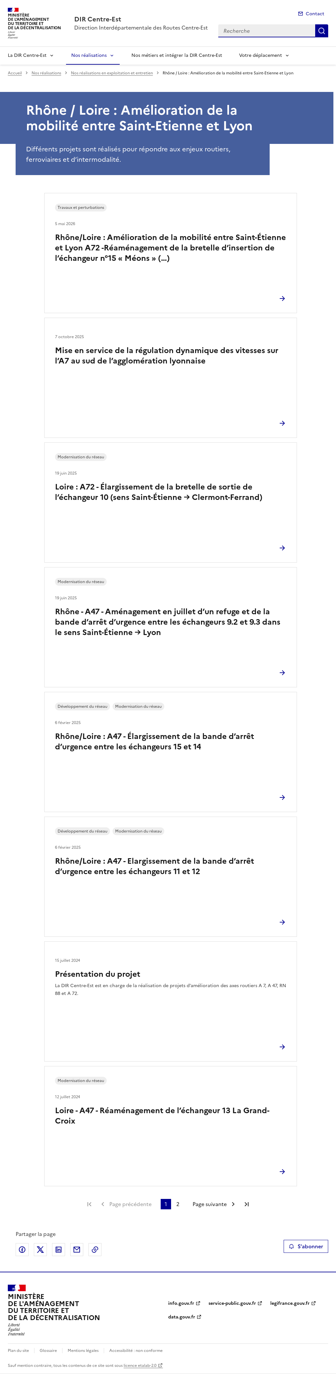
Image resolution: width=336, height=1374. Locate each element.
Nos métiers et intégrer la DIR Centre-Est (176, 55)
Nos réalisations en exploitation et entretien (112, 73)
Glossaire (48, 1351)
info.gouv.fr (181, 1303)
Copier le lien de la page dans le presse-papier (94, 1249)
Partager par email (76, 1249)
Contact (315, 13)
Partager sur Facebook (22, 1249)
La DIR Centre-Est (27, 55)
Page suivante (210, 1204)
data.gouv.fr (181, 1317)
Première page (89, 1204)
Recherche (321, 30)
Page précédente (130, 1204)
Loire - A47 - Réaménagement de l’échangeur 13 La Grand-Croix (162, 1116)
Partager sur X (40, 1249)
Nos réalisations (89, 55)
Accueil (15, 73)
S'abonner (306, 1246)
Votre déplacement (260, 55)
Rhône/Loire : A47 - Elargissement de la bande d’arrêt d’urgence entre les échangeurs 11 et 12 (154, 866)
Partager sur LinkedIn (58, 1249)
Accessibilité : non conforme (136, 1351)
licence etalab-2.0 (140, 1365)
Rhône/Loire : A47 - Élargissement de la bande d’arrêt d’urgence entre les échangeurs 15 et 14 (154, 742)
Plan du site (18, 1351)
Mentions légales (83, 1351)
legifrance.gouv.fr (290, 1303)
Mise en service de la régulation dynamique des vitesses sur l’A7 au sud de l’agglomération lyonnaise (166, 356)
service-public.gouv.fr (232, 1303)
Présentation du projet (97, 974)
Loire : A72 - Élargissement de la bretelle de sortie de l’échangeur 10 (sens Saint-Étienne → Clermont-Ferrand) (158, 492)
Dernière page (246, 1204)
